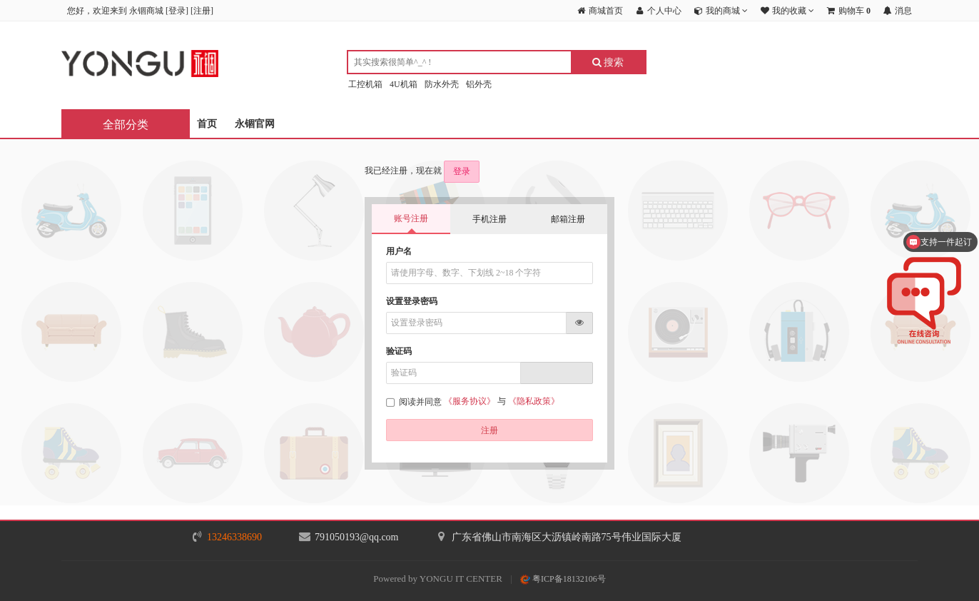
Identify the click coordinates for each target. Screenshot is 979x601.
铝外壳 (479, 84)
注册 (201, 11)
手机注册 (489, 219)
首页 (207, 123)
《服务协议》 (469, 401)
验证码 (399, 351)
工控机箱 (365, 84)
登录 (177, 11)
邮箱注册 (568, 219)
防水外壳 (442, 84)
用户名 (399, 251)
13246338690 (234, 537)
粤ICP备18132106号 (563, 579)
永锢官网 (255, 123)
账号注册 (411, 218)
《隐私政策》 (533, 401)
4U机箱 (403, 84)
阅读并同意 (415, 402)
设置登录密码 (411, 301)
